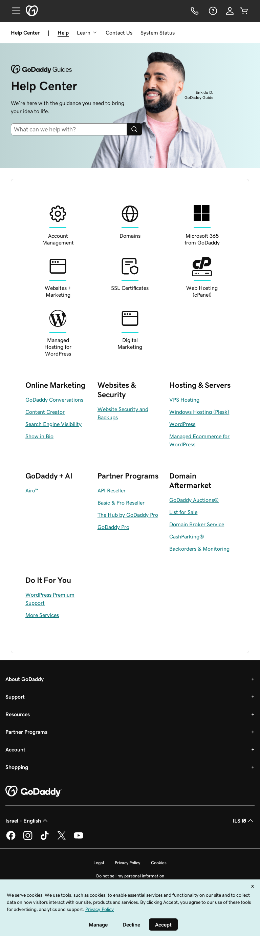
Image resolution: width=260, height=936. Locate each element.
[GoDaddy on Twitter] (61, 839)
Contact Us (119, 32)
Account (15, 749)
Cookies (159, 862)
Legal (98, 862)
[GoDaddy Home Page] (33, 791)
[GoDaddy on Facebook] (10, 839)
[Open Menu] (13, 11)
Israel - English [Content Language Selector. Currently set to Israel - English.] (27, 820)
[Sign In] (230, 11)
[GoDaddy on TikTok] (44, 839)
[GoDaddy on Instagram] (27, 839)
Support (15, 696)
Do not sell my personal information (130, 876)
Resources (17, 714)
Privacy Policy (127, 862)
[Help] (212, 11)
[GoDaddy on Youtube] (78, 839)
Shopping (16, 767)
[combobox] (71, 129)
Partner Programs (26, 732)
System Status (157, 32)
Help (63, 32)
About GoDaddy (24, 679)
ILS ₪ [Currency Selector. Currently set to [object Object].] (244, 820)
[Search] (134, 129)
